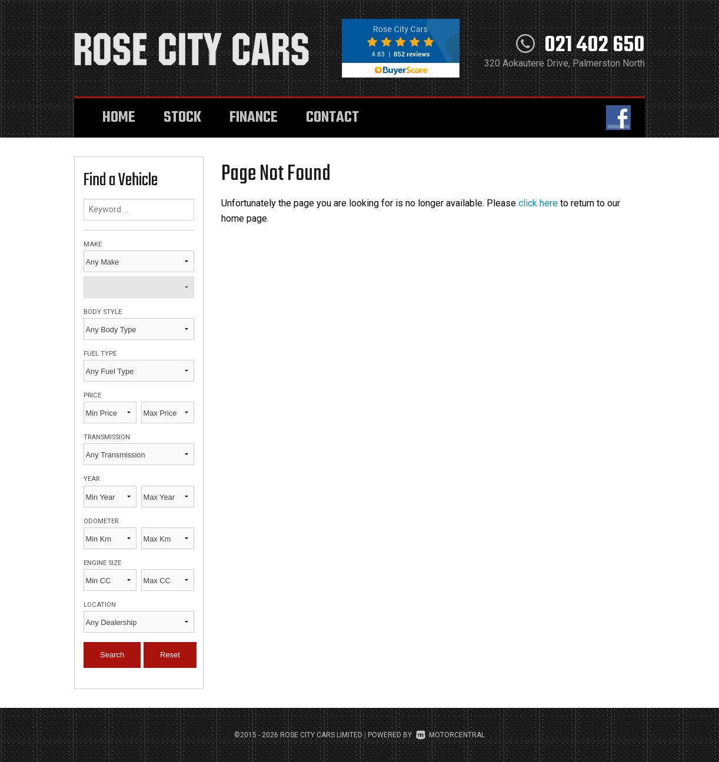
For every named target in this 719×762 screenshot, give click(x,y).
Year (91, 479)
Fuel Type (100, 353)
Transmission (107, 437)
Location (100, 605)
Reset (170, 654)
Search (112, 654)
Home (118, 117)
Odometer (101, 521)
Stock (182, 117)
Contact (332, 117)
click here (538, 203)
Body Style (103, 312)
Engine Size (102, 563)
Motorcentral (450, 735)
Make (93, 244)
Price (92, 395)
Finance (253, 117)
